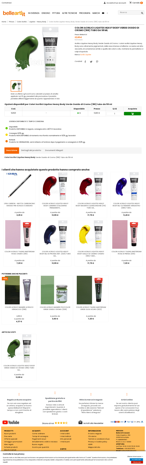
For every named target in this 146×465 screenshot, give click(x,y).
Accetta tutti (136, 459)
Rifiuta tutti (137, 462)
